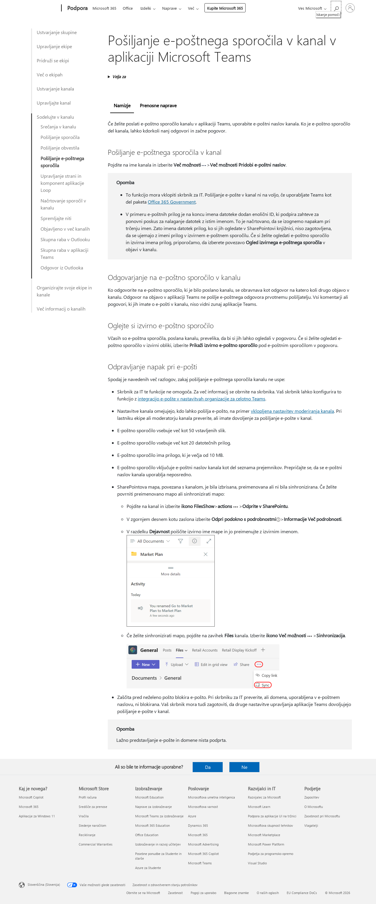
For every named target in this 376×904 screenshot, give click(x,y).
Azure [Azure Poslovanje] (192, 816)
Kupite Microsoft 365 (225, 8)
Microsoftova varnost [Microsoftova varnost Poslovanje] (203, 806)
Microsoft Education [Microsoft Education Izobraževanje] (149, 797)
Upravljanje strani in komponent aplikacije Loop (62, 183)
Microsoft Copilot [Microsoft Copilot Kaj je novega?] (31, 797)
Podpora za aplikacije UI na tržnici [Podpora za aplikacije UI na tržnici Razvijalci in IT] (272, 816)
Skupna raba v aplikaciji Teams (64, 253)
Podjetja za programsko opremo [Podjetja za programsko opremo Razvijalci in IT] (270, 853)
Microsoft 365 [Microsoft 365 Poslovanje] (198, 835)
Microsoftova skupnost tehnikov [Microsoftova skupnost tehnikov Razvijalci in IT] (270, 825)
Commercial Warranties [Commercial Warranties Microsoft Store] (96, 844)
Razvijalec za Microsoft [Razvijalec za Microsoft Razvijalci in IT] (264, 797)
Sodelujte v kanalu (55, 117)
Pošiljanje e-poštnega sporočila (62, 161)
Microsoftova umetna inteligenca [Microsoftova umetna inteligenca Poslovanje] (211, 797)
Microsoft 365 (104, 8)
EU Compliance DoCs (302, 892)
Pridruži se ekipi (53, 60)
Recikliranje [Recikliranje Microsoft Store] (87, 835)
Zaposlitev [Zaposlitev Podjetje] (311, 797)
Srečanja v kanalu (58, 126)
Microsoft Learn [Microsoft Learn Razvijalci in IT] (259, 806)
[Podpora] (76, 8)
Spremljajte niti (56, 218)
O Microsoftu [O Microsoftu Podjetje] (313, 806)
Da (208, 767)
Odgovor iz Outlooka (62, 267)
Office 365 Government (172, 202)
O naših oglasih (268, 892)
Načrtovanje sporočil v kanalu (63, 204)
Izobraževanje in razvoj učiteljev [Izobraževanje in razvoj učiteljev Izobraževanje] (158, 844)
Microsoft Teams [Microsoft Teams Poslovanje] (200, 863)
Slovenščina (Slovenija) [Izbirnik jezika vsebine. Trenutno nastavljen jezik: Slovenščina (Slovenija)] (44, 884)
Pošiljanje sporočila (60, 137)
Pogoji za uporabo (203, 892)
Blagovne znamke (236, 892)
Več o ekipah (50, 74)
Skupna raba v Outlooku (65, 239)
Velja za (119, 76)
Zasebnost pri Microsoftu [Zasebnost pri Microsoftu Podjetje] (322, 816)
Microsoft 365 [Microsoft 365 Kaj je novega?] (28, 806)
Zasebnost (175, 892)
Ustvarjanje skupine (57, 32)
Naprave (169, 8)
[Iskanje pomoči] (336, 7)
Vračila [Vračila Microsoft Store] (84, 816)
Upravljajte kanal (54, 103)
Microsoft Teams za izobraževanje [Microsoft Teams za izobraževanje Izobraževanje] (159, 816)
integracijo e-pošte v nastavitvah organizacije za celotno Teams (201, 398)
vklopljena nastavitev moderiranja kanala (292, 411)
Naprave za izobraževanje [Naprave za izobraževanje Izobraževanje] (153, 806)
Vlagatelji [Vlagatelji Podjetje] (311, 825)
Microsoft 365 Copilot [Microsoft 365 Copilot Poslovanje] (203, 853)
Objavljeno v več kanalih (65, 229)
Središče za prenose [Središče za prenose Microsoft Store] (93, 806)
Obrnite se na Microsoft (143, 892)
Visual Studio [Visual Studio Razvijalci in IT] (257, 863)
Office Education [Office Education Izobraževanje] (146, 835)
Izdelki (145, 8)
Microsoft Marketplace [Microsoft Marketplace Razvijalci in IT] (264, 835)
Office (128, 8)
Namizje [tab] (122, 105)
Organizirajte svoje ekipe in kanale (64, 291)
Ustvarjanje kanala (55, 88)
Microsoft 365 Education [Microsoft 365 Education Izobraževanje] (152, 825)
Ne (244, 767)
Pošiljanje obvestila (60, 148)
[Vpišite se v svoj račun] (350, 8)
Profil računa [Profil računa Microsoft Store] (88, 797)
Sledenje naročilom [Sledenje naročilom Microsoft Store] (92, 825)
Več (191, 8)
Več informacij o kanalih (61, 309)
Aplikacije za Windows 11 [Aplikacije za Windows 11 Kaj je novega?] (37, 816)
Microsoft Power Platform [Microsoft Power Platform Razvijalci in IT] (266, 844)
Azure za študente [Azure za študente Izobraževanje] (148, 868)
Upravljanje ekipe (54, 46)
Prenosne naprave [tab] (158, 105)
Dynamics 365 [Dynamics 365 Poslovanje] (198, 825)
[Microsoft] (39, 8)
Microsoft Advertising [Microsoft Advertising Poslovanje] (203, 844)
